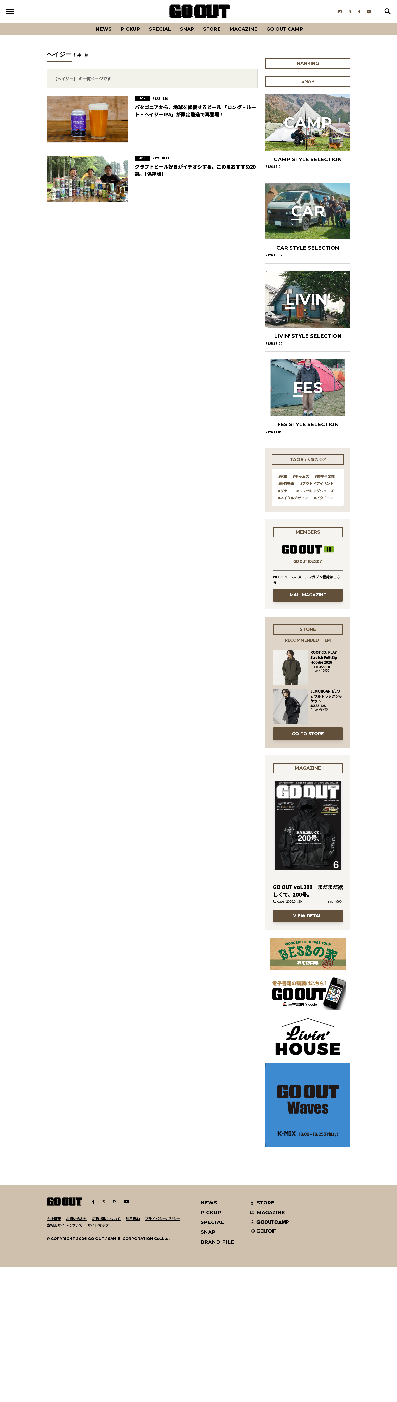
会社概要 (54, 1353)
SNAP (187, 29)
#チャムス (301, 610)
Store (212, 29)
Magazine (243, 29)
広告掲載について (106, 1353)
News (103, 29)
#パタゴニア (324, 632)
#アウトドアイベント (317, 617)
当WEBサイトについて (64, 1359)
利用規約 (133, 1353)
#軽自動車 (286, 617)
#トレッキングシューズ (315, 625)
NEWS (209, 1337)
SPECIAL (160, 29)
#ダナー (284, 625)
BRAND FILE (217, 1376)
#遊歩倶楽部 (325, 610)
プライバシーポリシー (162, 1353)
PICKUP (130, 29)
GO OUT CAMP (284, 29)
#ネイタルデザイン (293, 632)
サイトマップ (98, 1359)
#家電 (282, 610)
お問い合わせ (76, 1353)
